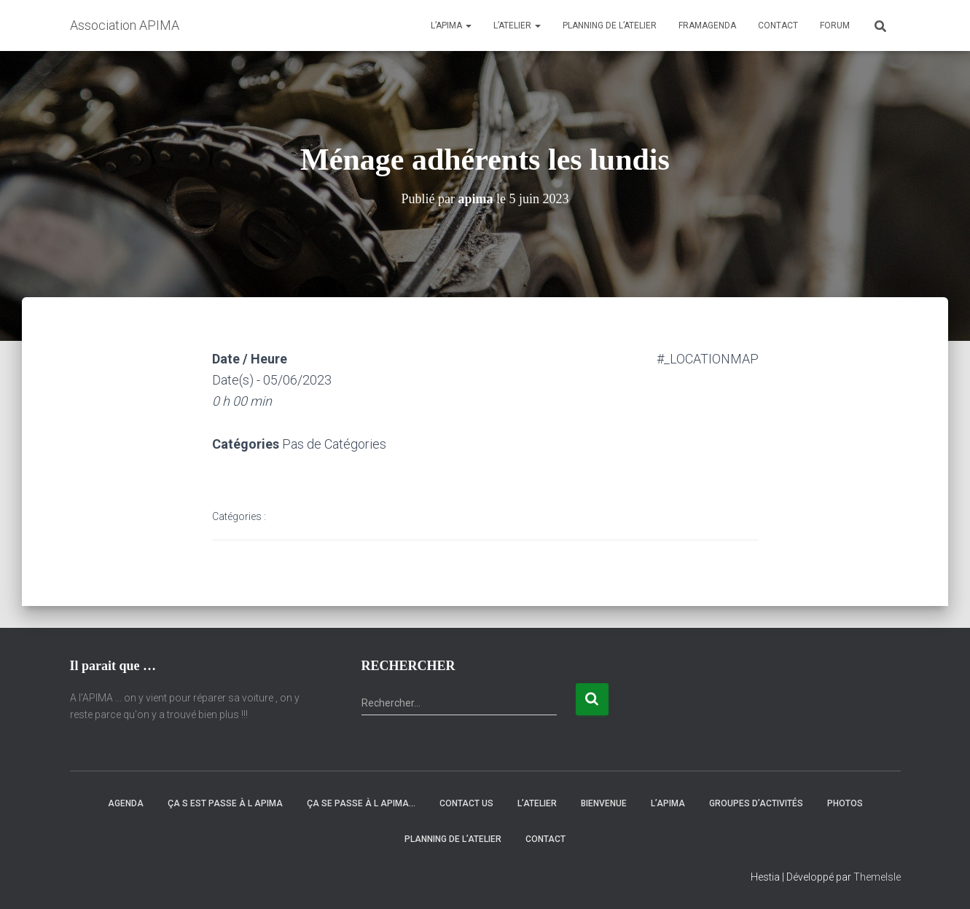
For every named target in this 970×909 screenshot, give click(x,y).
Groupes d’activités (756, 803)
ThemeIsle (877, 877)
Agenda (126, 803)
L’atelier (517, 25)
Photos (845, 803)
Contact (778, 25)
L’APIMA (451, 25)
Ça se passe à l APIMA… (361, 803)
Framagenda (707, 25)
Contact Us (466, 803)
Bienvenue (604, 803)
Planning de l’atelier (610, 25)
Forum (835, 25)
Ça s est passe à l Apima (225, 803)
